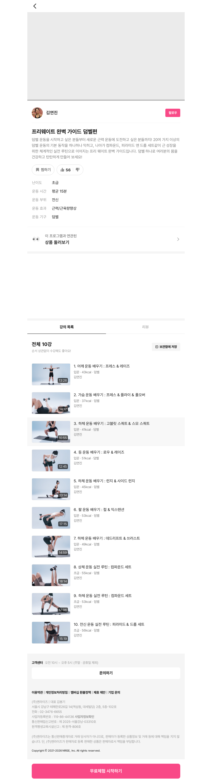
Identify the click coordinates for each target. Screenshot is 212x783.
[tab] (66, 327)
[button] (106, 374)
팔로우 (173, 113)
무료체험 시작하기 (106, 771)
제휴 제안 (99, 692)
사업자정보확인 (84, 717)
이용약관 (37, 692)
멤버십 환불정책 (81, 692)
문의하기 (106, 673)
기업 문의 (114, 692)
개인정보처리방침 (57, 692)
